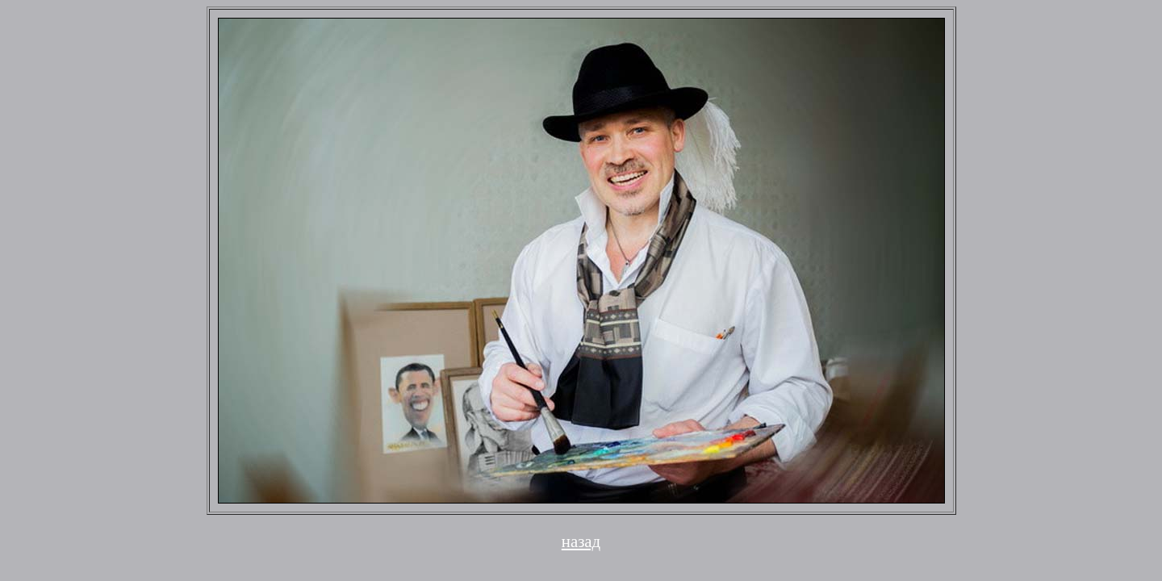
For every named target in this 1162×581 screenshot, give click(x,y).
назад (581, 541)
